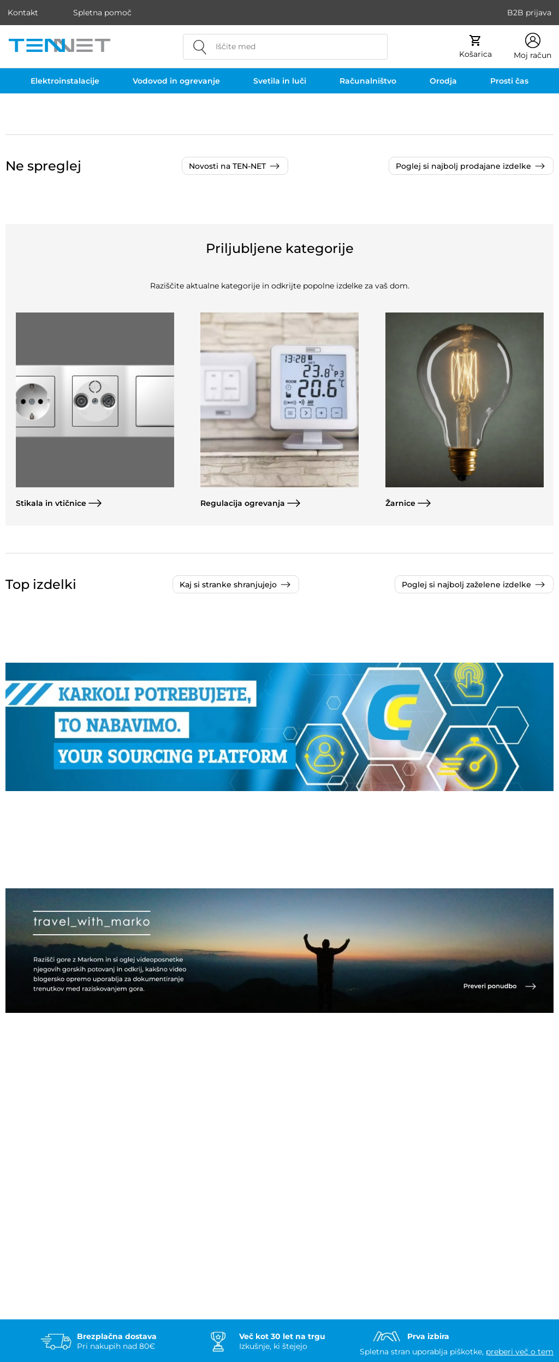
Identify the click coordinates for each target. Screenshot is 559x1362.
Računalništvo (368, 81)
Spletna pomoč (102, 12)
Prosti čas (509, 81)
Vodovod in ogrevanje (176, 81)
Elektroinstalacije (65, 81)
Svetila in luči (279, 81)
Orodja (443, 81)
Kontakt (23, 12)
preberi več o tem (520, 1352)
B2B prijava (529, 12)
